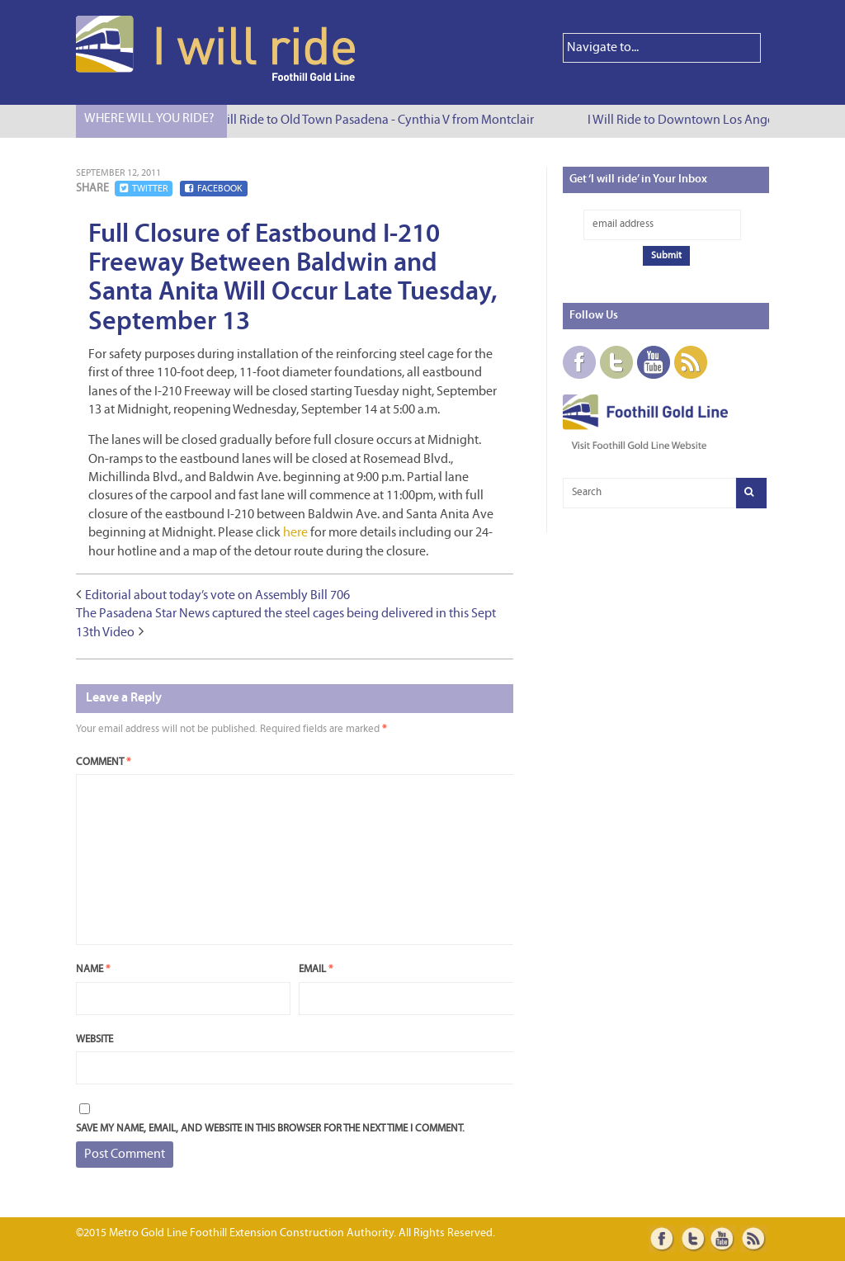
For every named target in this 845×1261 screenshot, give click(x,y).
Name (93, 969)
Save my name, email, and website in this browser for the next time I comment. (270, 1128)
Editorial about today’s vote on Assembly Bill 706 (217, 595)
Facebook (214, 188)
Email (316, 969)
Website (94, 1039)
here (295, 533)
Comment (103, 762)
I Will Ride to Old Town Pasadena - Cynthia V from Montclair (374, 120)
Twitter (144, 188)
